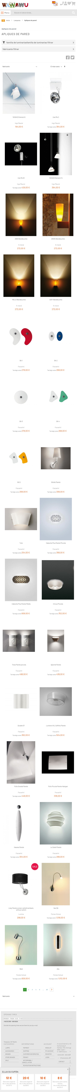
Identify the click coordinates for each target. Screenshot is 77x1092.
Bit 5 (19, 482)
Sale (7, 1060)
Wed (21, 969)
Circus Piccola (58, 604)
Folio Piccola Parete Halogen (58, 786)
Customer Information (31, 1054)
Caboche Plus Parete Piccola (56, 543)
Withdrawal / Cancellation (27, 1061)
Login (47, 1057)
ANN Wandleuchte (21, 239)
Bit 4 (58, 421)
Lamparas (17, 20)
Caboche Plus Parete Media (21, 604)
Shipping (26, 1051)
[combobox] (43, 12)
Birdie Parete (55, 482)
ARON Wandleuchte (58, 239)
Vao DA (55, 908)
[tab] (39, 42)
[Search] (73, 12)
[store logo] (15, 5)
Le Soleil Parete (55, 847)
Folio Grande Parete (21, 786)
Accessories (9, 1051)
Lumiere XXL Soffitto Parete (56, 726)
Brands (8, 1054)
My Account (49, 1051)
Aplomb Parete (56, 665)
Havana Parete (19, 847)
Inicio (8, 20)
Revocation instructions (32, 1065)
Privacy (25, 1057)
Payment (26, 1048)
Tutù (21, 543)
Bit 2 (55, 360)
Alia (58, 969)
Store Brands (10, 1057)
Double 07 (21, 726)
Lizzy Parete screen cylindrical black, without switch (21, 909)
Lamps (7, 1048)
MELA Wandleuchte (19, 300)
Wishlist (48, 1048)
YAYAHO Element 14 (56, 178)
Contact (62, 1061)
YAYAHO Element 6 (19, 117)
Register (48, 1054)
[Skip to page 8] (43, 989)
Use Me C (56, 117)
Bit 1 (21, 360)
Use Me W (21, 178)
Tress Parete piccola (19, 665)
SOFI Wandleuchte (56, 300)
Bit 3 (21, 421)
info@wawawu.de (65, 1058)
